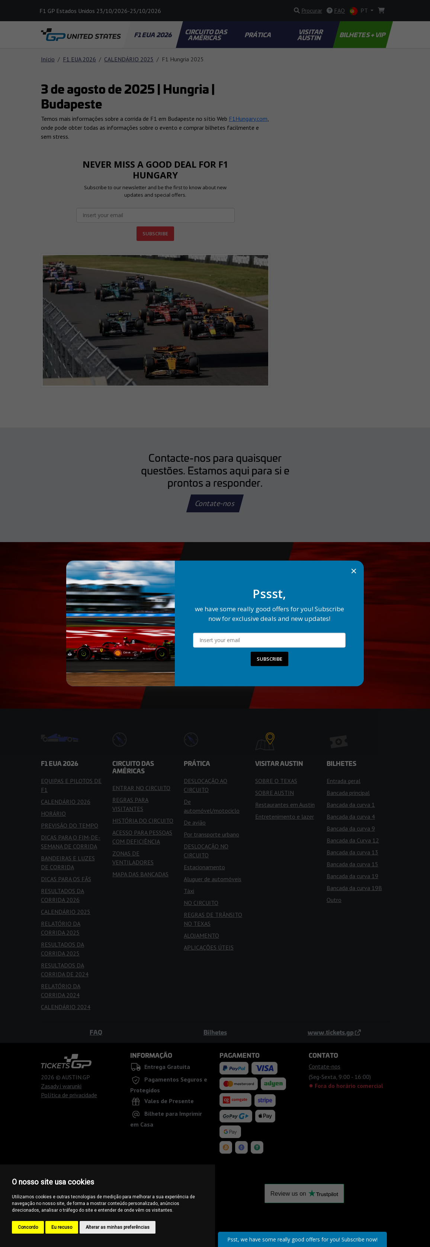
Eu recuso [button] (61, 1227)
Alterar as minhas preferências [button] (118, 1227)
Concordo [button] (28, 1227)
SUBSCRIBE (269, 658)
